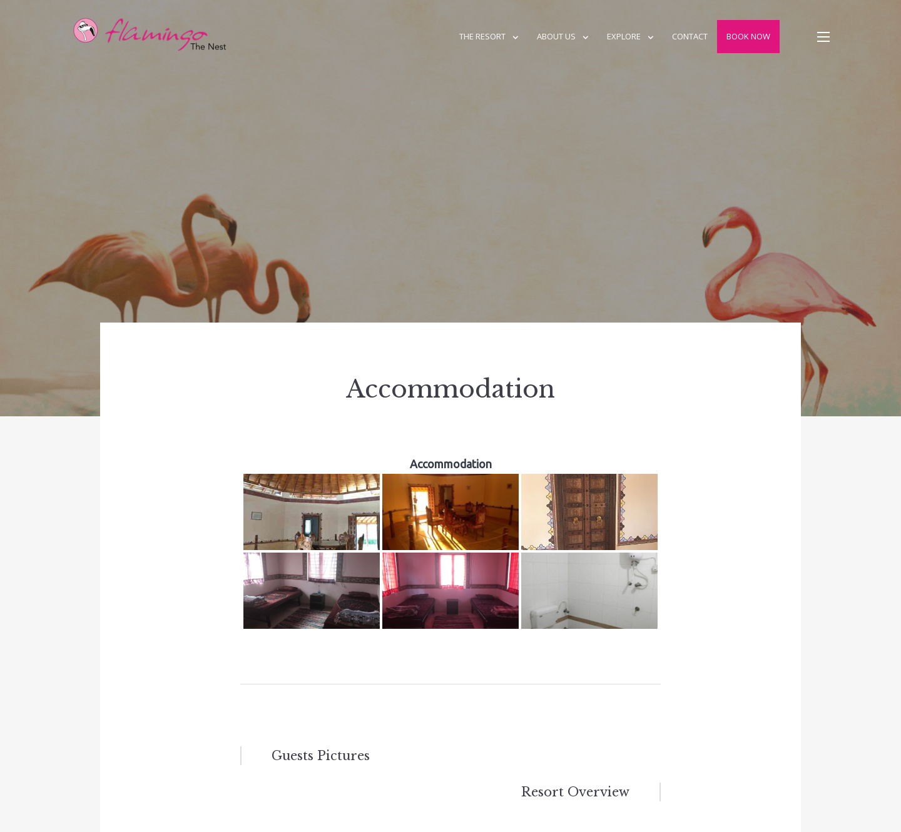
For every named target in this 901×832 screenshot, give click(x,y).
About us (556, 36)
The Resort (482, 36)
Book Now (748, 36)
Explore (624, 36)
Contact (690, 36)
